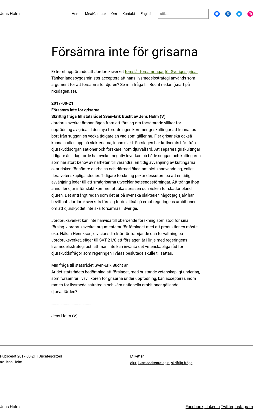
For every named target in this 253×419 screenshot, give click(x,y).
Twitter (227, 406)
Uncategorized (50, 356)
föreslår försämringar (144, 71)
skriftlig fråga (181, 363)
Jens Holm (10, 13)
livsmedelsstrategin (154, 363)
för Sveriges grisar (181, 71)
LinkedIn (212, 406)
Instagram (243, 406)
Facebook (195, 406)
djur (133, 363)
